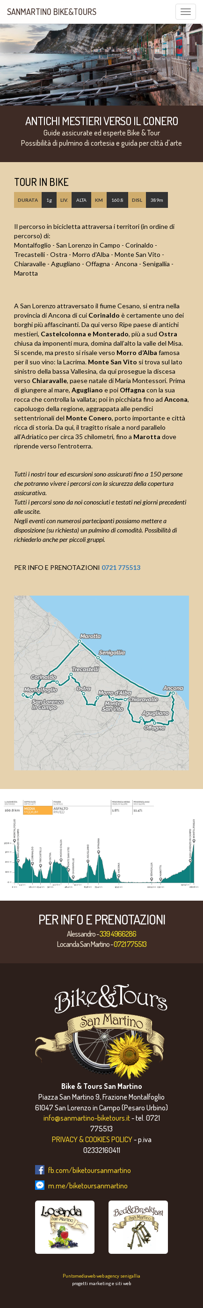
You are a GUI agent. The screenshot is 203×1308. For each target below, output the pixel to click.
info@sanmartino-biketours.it (87, 1118)
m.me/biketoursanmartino (88, 1185)
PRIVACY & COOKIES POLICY (92, 1139)
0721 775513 (121, 567)
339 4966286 (118, 933)
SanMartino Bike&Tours (51, 12)
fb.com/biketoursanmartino (89, 1170)
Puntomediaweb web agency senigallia (101, 1275)
